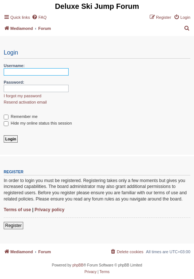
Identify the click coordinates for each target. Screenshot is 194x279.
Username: (14, 65)
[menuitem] (39, 17)
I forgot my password (22, 96)
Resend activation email (25, 102)
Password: (14, 82)
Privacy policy (50, 209)
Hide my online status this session (38, 123)
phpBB (77, 265)
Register (13, 225)
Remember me (21, 116)
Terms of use (17, 209)
